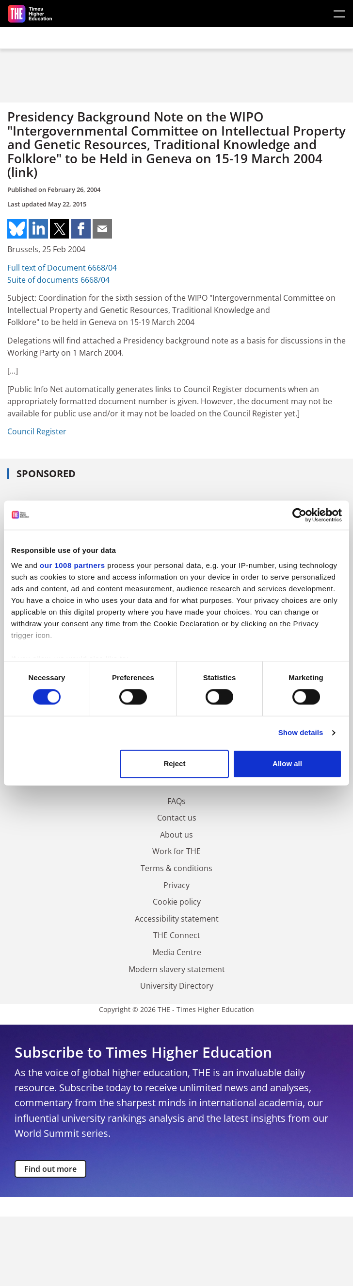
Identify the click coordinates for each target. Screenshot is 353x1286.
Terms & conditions (176, 868)
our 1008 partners (72, 565)
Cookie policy (177, 901)
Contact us (176, 817)
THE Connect (176, 935)
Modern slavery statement (176, 969)
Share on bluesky (17, 229)
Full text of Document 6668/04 (62, 267)
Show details (300, 733)
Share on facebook (81, 229)
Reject (174, 763)
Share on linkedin (38, 229)
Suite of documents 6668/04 (58, 279)
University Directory (176, 985)
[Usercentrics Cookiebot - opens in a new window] (299, 515)
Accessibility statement (177, 918)
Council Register (36, 431)
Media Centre (176, 952)
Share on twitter (59, 229)
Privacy (176, 885)
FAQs (176, 801)
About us (176, 834)
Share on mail (102, 229)
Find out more (50, 1169)
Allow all (287, 763)
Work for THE (176, 851)
